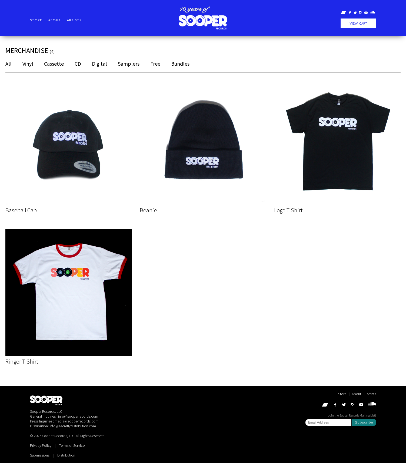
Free (155, 63)
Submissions (39, 455)
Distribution (66, 455)
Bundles (180, 63)
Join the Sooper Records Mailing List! (352, 415)
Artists (74, 20)
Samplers (128, 63)
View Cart (358, 23)
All (8, 63)
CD (78, 63)
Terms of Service (72, 445)
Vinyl (27, 63)
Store (36, 20)
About (54, 20)
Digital (99, 63)
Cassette (54, 63)
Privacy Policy (40, 445)
